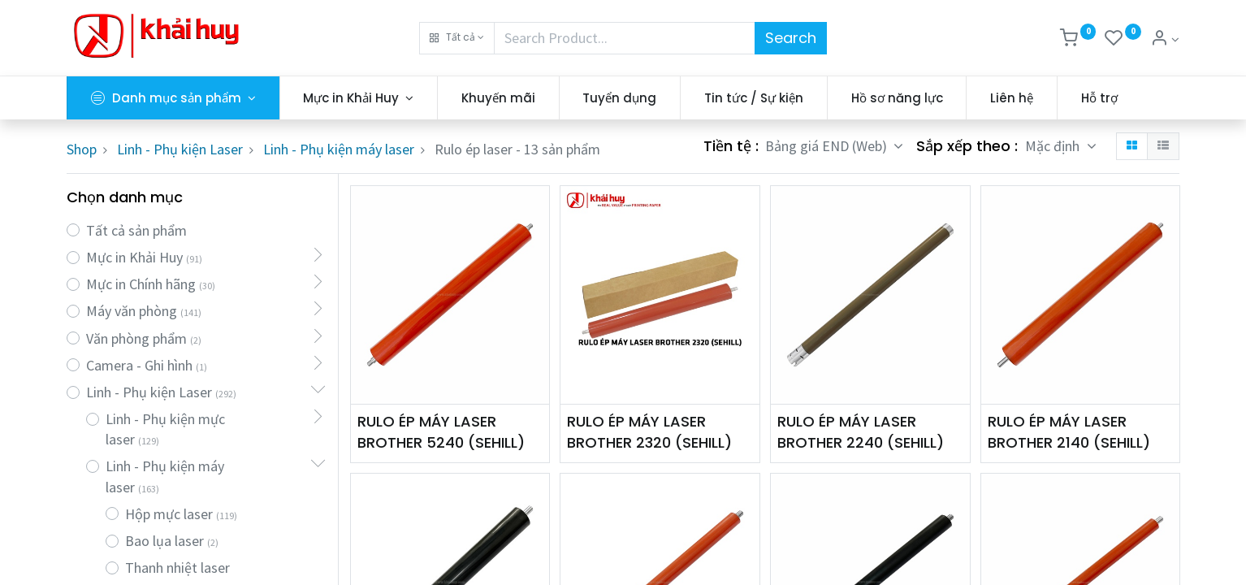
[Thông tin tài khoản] (1164, 39)
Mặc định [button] (1054, 145)
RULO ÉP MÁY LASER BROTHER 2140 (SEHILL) (1069, 431)
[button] (457, 38)
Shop (82, 149)
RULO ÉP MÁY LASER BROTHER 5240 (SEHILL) (441, 431)
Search (790, 38)
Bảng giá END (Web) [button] (827, 145)
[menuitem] (498, 97)
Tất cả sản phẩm (136, 230)
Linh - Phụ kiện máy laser (338, 149)
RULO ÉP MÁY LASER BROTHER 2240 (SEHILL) (860, 431)
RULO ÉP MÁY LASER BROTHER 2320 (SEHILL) (649, 431)
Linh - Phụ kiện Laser (180, 149)
